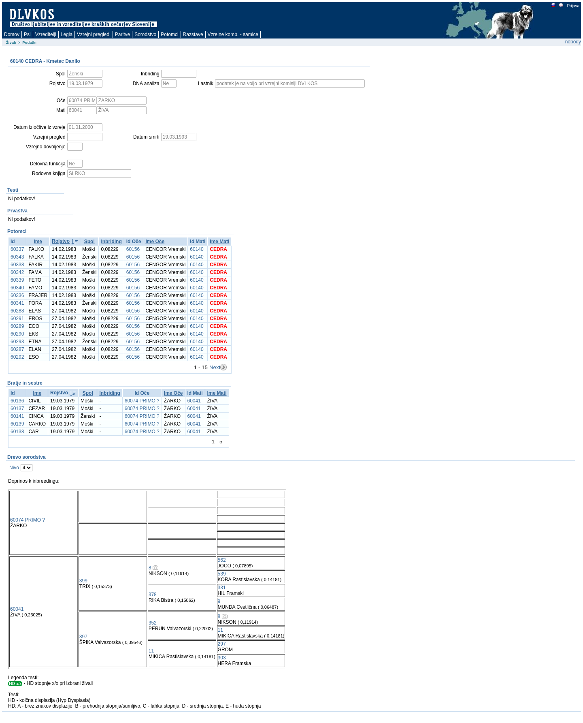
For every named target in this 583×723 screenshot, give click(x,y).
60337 (17, 249)
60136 (17, 401)
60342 (17, 272)
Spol (89, 241)
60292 (17, 357)
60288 (17, 311)
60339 (17, 280)
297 (222, 644)
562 (222, 560)
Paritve (122, 34)
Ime (38, 241)
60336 (17, 295)
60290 (17, 334)
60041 (194, 401)
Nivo (14, 468)
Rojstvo (61, 241)
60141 (17, 416)
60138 (17, 431)
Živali (11, 42)
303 (222, 658)
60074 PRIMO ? (142, 401)
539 (222, 574)
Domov (11, 34)
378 (153, 594)
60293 (17, 341)
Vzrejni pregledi (94, 34)
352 (153, 623)
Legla (66, 34)
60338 (17, 264)
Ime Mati (219, 241)
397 (83, 637)
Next (214, 367)
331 (222, 587)
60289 (17, 326)
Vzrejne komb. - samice (233, 34)
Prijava (572, 6)
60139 (17, 424)
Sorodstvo (145, 34)
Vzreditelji (45, 34)
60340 (17, 288)
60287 (17, 349)
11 (220, 630)
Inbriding (111, 241)
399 (83, 581)
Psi (27, 34)
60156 (133, 249)
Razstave (193, 34)
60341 (17, 303)
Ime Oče (154, 241)
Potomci (169, 34)
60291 (17, 318)
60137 (17, 408)
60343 (17, 257)
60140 (196, 249)
